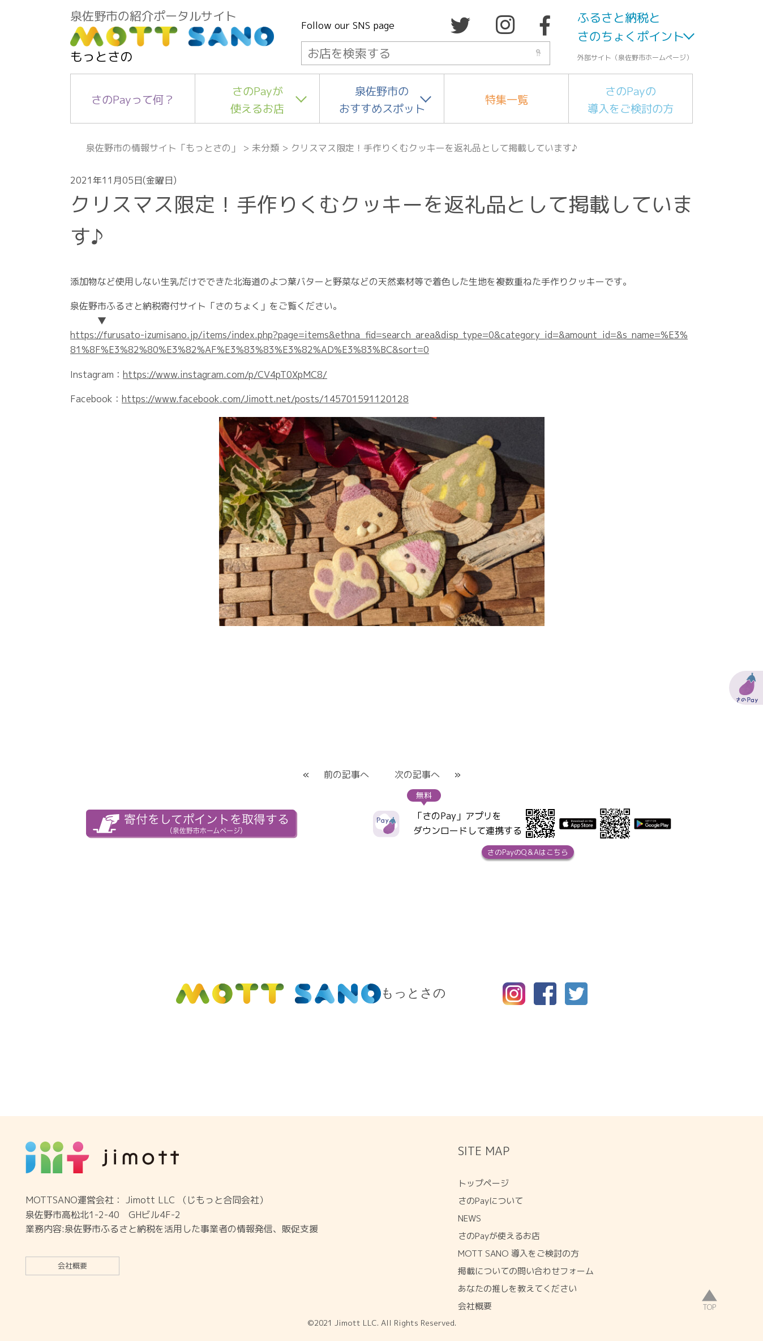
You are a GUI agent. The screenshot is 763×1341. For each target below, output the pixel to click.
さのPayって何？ (132, 99)
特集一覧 (506, 99)
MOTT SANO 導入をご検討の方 (518, 1253)
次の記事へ (417, 774)
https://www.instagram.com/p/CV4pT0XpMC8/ (225, 374)
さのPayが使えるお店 (257, 99)
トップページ (483, 1183)
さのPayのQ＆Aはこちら (527, 852)
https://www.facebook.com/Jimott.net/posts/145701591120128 (265, 399)
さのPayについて (490, 1201)
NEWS (469, 1218)
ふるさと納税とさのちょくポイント (630, 27)
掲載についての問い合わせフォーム (526, 1271)
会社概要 (72, 1266)
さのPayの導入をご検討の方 (631, 99)
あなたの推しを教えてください (517, 1289)
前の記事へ (346, 774)
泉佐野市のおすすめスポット (382, 99)
